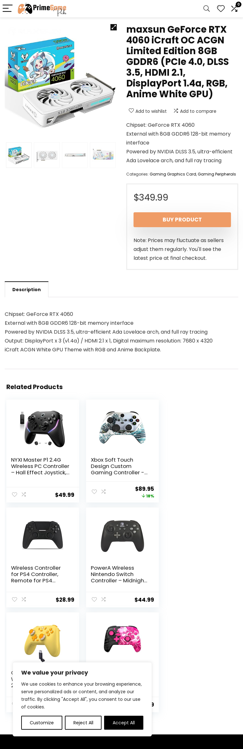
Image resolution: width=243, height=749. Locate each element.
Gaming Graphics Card (173, 174)
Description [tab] (26, 289)
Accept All (124, 723)
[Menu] (7, 8)
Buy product (182, 219)
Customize (42, 723)
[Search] (206, 8)
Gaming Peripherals (217, 174)
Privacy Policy (138, 661)
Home (91, 661)
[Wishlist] (221, 9)
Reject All (83, 723)
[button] (113, 27)
